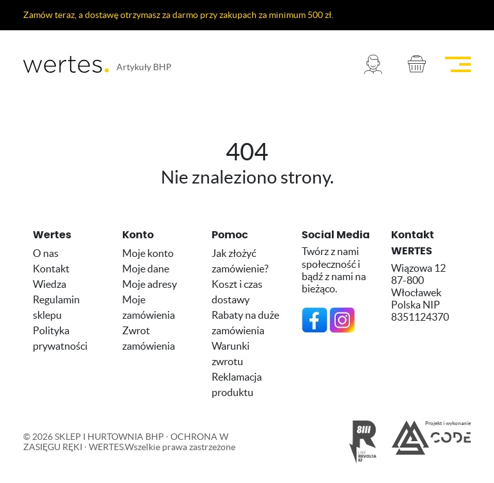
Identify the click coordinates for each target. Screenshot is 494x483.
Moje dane (145, 268)
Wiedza (49, 284)
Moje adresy (149, 284)
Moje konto (148, 253)
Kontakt (51, 268)
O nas (46, 253)
